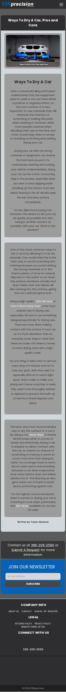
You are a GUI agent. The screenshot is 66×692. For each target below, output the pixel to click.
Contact (26, 611)
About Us (13, 611)
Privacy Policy (43, 623)
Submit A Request (25, 550)
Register (53, 611)
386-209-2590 (42, 545)
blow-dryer (37, 435)
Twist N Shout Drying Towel (25, 306)
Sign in (38, 611)
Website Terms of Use (33, 626)
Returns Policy (23, 623)
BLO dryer (22, 506)
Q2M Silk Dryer (44, 301)
